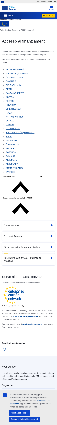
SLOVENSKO (12, 164)
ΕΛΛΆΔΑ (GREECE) (15, 93)
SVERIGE (10, 172)
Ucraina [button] (48, 15)
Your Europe (9, 366)
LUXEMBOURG (13, 129)
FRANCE (10, 101)
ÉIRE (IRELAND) (13, 109)
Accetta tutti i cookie (19, 413)
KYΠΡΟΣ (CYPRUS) (15, 117)
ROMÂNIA (10, 156)
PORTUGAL (11, 152)
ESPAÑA (10, 97)
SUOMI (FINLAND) (14, 168)
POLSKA (10, 148)
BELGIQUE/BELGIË (15, 69)
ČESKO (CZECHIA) (14, 77)
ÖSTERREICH (12, 144)
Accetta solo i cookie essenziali (24, 419)
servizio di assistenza (32, 324)
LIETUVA (10, 125)
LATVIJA (10, 121)
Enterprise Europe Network (25, 316)
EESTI (9, 89)
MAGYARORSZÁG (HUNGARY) (20, 133)
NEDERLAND (12, 140)
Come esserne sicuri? (46, 2)
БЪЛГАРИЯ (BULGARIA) (17, 73)
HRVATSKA (11, 105)
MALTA (9, 137)
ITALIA (9, 113)
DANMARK (11, 81)
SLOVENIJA (11, 160)
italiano (52, 8)
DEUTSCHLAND (13, 85)
